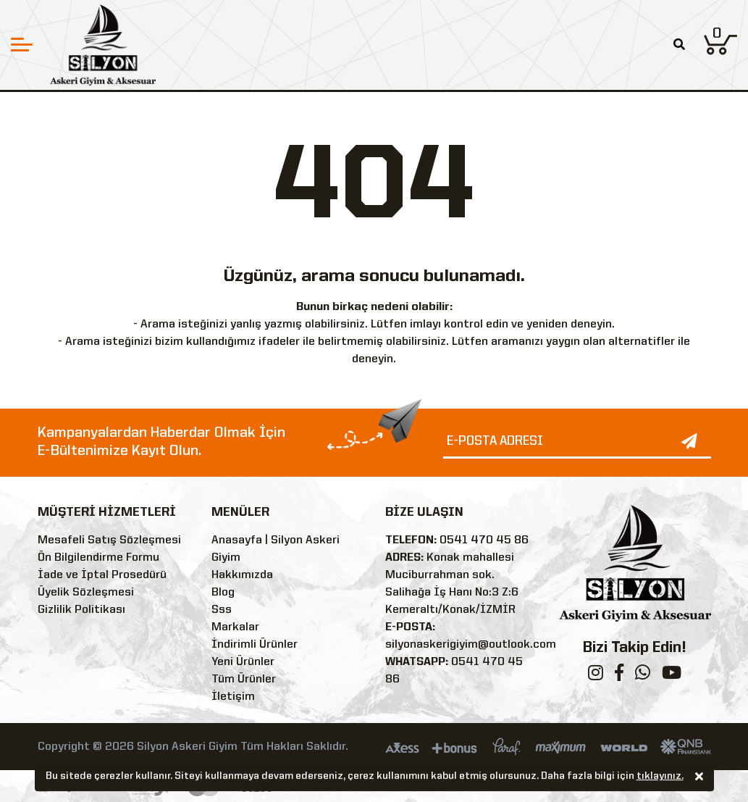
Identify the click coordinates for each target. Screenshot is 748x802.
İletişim (233, 697)
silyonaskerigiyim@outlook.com (470, 645)
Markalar (235, 627)
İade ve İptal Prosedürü (102, 575)
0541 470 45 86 (484, 540)
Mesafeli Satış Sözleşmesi (109, 540)
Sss (221, 610)
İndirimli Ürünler (254, 645)
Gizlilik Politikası (81, 610)
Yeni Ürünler (242, 662)
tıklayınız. (660, 777)
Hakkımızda (242, 575)
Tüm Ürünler (243, 679)
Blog (223, 592)
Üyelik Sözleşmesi (86, 592)
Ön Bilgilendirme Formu (98, 558)
